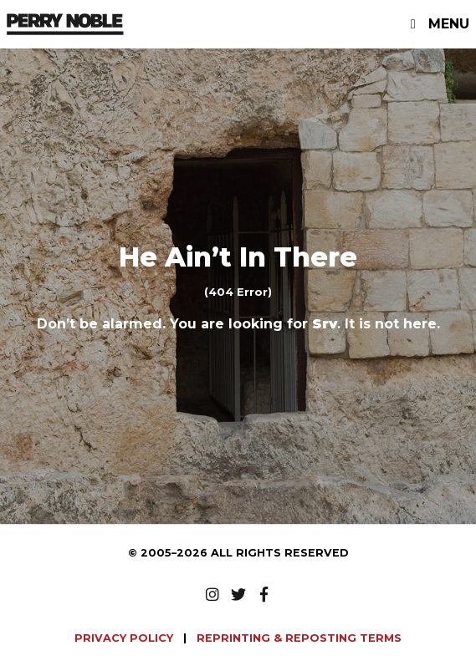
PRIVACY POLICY (125, 638)
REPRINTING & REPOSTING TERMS (299, 638)
